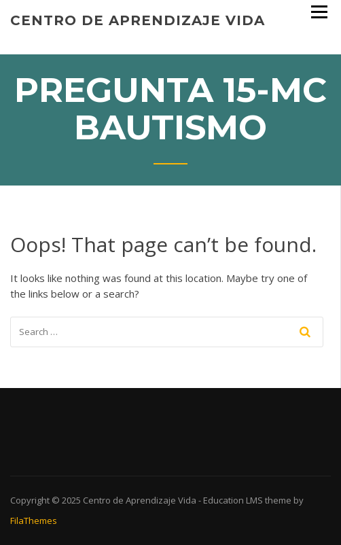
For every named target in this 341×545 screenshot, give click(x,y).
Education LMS (233, 500)
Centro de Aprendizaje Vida (137, 20)
